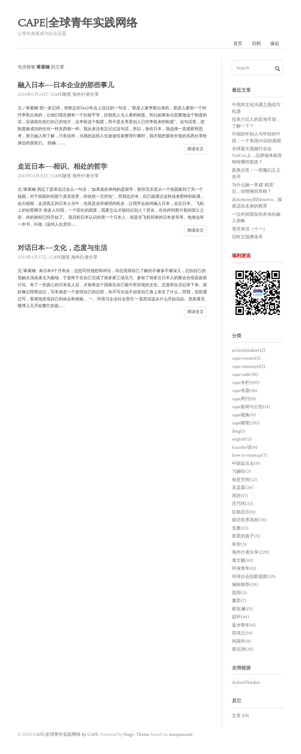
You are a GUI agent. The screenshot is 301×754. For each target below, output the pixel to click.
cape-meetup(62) (248, 366)
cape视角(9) (244, 415)
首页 (237, 43)
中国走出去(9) (246, 463)
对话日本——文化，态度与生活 (63, 248)
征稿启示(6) (244, 512)
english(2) (242, 439)
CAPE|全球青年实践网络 (78, 23)
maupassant (181, 734)
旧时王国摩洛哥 (247, 236)
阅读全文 (195, 149)
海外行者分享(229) (250, 552)
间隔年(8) (241, 641)
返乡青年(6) (244, 625)
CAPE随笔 (61, 94)
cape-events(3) (246, 358)
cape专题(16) (244, 390)
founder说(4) (244, 447)
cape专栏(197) (245, 382)
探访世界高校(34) (249, 519)
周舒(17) (240, 495)
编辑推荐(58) (245, 584)
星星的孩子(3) (246, 536)
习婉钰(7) (241, 471)
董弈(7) (239, 600)
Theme (142, 734)
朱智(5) (239, 544)
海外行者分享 (85, 94)
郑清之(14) (242, 633)
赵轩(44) (240, 616)
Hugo (129, 734)
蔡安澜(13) (242, 608)
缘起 (274, 43)
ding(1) (238, 431)
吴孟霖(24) (242, 487)
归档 (256, 43)
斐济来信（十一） (249, 229)
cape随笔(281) (246, 422)
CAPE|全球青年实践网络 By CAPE (65, 734)
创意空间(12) (244, 479)
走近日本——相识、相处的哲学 (63, 166)
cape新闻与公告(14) (251, 406)
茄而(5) (239, 592)
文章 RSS (240, 715)
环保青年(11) (244, 568)
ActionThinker (246, 682)
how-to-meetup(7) (249, 455)
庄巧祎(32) (242, 503)
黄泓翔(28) (242, 649)
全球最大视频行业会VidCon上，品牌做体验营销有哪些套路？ (257, 155)
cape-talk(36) (245, 374)
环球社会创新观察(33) (253, 576)
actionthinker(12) (248, 350)
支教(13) (240, 528)
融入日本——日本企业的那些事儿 (66, 85)
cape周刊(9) (244, 398)
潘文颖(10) (242, 560)
